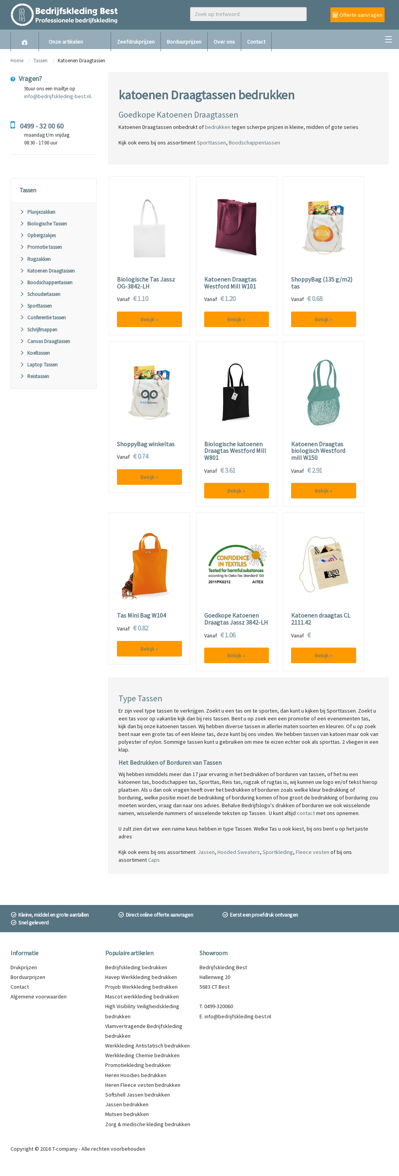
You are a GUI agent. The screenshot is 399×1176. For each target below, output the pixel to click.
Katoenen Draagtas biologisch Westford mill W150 (318, 451)
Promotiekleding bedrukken (138, 1065)
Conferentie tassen (42, 317)
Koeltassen (34, 353)
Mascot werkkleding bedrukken (142, 996)
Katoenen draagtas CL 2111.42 (320, 619)
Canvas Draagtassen (44, 341)
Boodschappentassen (45, 282)
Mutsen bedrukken (127, 1114)
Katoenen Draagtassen (47, 271)
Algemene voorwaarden (39, 996)
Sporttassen (35, 306)
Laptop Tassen (38, 364)
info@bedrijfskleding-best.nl (57, 96)
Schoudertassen (39, 294)
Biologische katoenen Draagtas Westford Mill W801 (235, 451)
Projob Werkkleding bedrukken (141, 986)
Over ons (224, 41)
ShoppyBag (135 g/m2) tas (321, 283)
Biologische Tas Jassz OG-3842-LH (146, 283)
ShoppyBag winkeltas (146, 444)
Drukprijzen (24, 967)
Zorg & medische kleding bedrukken (147, 1124)
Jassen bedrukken (126, 1104)
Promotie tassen (40, 247)
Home (17, 60)
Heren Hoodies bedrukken (135, 1075)
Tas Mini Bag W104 (141, 615)
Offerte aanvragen (357, 14)
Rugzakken (35, 259)
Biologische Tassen (43, 223)
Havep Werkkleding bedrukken (141, 977)
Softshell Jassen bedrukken (137, 1094)
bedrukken (217, 126)
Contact (256, 41)
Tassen (41, 60)
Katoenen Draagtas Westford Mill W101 (230, 283)
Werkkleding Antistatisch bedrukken (147, 1045)
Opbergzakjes (37, 235)
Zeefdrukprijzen (136, 41)
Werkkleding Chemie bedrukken (142, 1055)
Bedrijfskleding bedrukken (136, 967)
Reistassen (34, 376)
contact (306, 813)
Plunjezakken (37, 212)
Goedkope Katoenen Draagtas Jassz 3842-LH (236, 619)
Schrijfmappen (38, 329)
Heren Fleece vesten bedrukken (142, 1084)
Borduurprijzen (184, 41)
